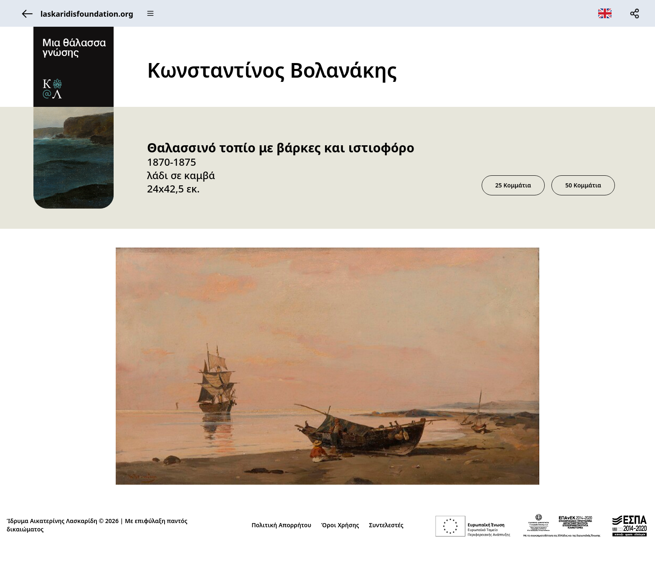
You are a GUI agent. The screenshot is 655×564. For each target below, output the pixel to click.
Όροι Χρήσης (340, 525)
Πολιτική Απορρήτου (281, 525)
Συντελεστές (386, 525)
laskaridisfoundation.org (75, 13)
